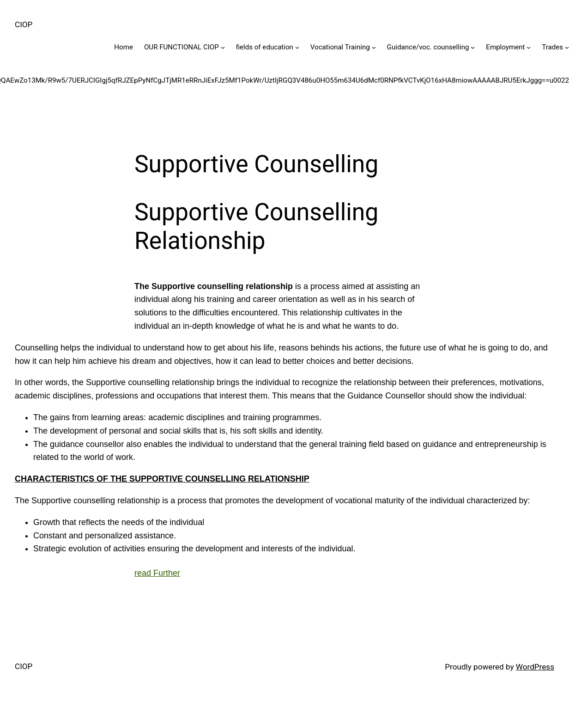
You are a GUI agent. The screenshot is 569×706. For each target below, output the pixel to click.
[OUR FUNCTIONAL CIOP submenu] (223, 47)
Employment (505, 47)
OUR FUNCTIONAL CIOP (181, 47)
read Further (157, 573)
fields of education (264, 47)
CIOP (23, 24)
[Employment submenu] (529, 47)
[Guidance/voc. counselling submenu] (473, 47)
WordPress (535, 666)
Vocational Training (340, 47)
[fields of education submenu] (297, 47)
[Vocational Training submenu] (374, 47)
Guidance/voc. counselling (428, 47)
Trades (552, 47)
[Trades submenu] (567, 47)
